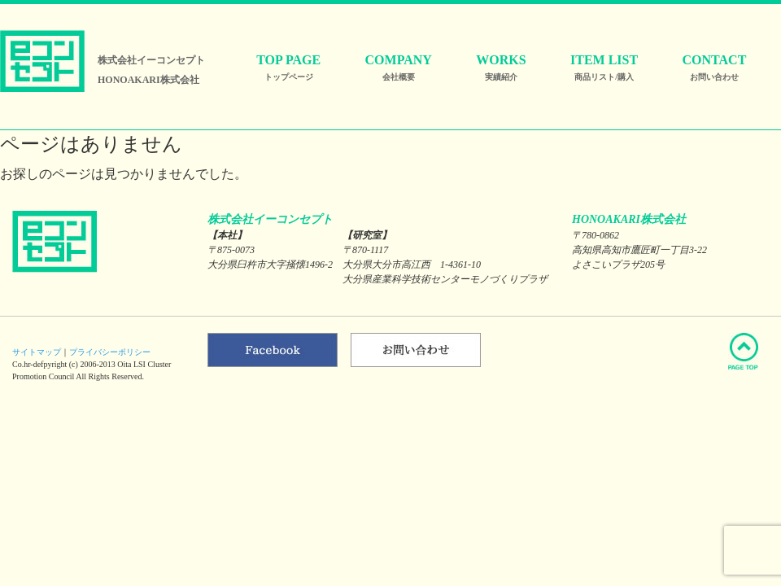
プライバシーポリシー (110, 352)
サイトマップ (36, 352)
